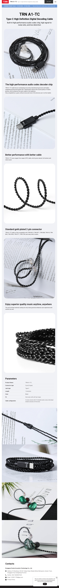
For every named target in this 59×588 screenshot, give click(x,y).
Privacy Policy (11, 579)
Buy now (49, 1)
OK (45, 583)
